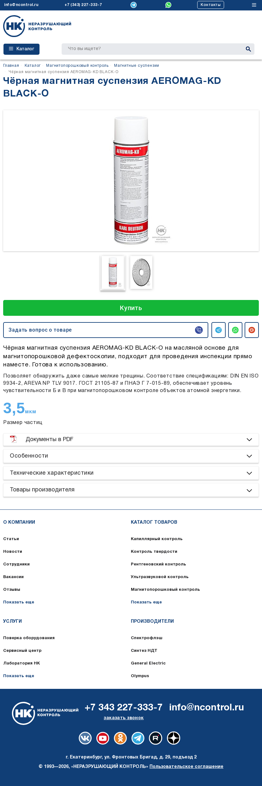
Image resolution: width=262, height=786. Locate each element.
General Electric (148, 663)
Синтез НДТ (144, 651)
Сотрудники (16, 564)
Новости (12, 552)
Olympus (140, 676)
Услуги (12, 622)
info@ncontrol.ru (21, 5)
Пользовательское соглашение (186, 767)
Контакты (211, 5)
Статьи (11, 539)
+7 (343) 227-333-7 (83, 5)
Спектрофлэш (146, 638)
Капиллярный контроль (157, 539)
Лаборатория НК (21, 663)
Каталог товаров (154, 523)
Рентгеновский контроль (158, 564)
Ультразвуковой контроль (160, 577)
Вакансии (13, 577)
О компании (19, 523)
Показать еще (18, 602)
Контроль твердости (154, 552)
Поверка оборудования (29, 638)
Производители (152, 622)
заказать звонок (123, 718)
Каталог (21, 49)
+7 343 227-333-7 (124, 708)
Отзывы (11, 590)
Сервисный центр (22, 651)
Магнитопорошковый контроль (165, 590)
